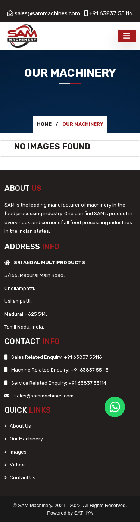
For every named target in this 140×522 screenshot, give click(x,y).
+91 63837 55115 (89, 370)
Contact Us (19, 477)
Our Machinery (23, 439)
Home (44, 124)
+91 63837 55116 (111, 13)
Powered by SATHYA (70, 513)
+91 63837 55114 (86, 383)
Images (15, 452)
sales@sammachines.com (47, 13)
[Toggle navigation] (127, 36)
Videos (15, 464)
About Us (17, 426)
